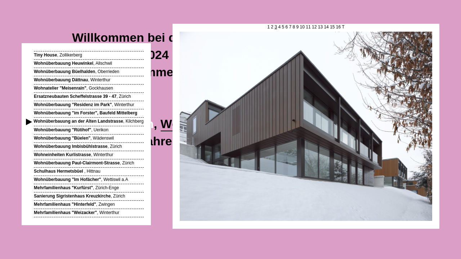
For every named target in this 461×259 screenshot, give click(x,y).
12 (314, 26)
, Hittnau (67, 171)
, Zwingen (74, 204)
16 (338, 26)
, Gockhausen (73, 88)
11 (308, 26)
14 (326, 26)
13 (320, 26)
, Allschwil (73, 63)
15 (332, 26)
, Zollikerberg (58, 55)
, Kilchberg (89, 121)
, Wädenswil (74, 138)
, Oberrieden (76, 71)
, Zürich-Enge (76, 187)
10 (302, 26)
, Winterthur (72, 79)
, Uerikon (71, 129)
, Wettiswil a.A (81, 179)
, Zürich (82, 96)
